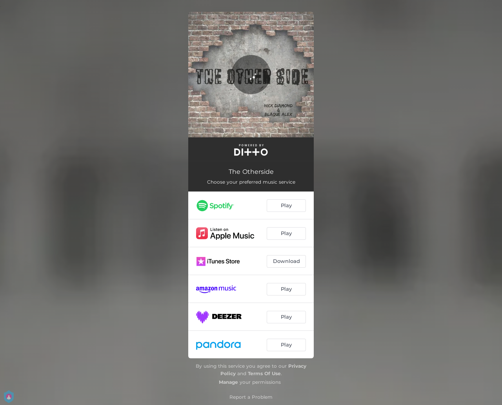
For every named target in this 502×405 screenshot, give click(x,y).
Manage (228, 382)
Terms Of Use (264, 373)
